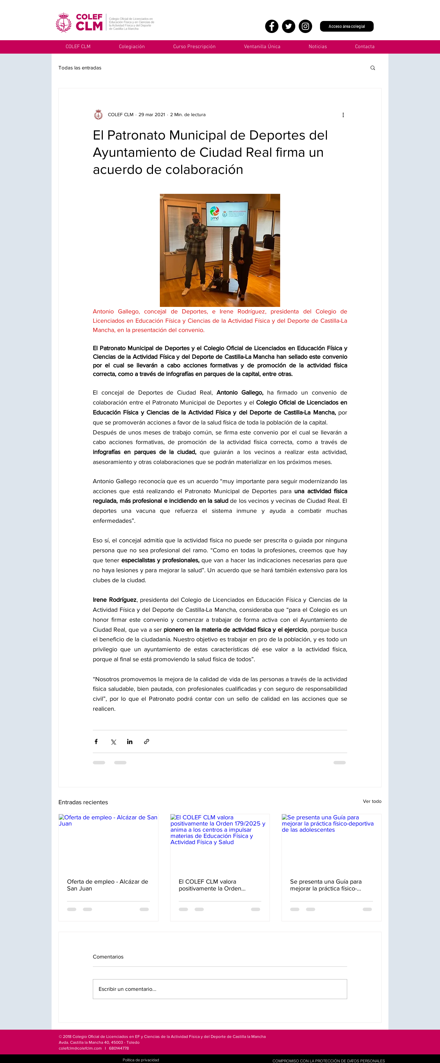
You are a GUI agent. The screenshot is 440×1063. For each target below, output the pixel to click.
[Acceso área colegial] (347, 26)
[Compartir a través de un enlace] (146, 741)
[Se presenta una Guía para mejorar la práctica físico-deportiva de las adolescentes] (331, 842)
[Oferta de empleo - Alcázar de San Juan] (108, 842)
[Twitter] (288, 26)
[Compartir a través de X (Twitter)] (113, 741)
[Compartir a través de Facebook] (96, 741)
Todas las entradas (79, 67)
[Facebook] (271, 26)
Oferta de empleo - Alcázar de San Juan (107, 885)
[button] (262, 47)
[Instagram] (305, 26)
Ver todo (372, 801)
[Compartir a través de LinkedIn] (129, 741)
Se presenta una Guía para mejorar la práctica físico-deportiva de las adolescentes (330, 885)
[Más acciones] (343, 114)
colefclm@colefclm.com (80, 1048)
